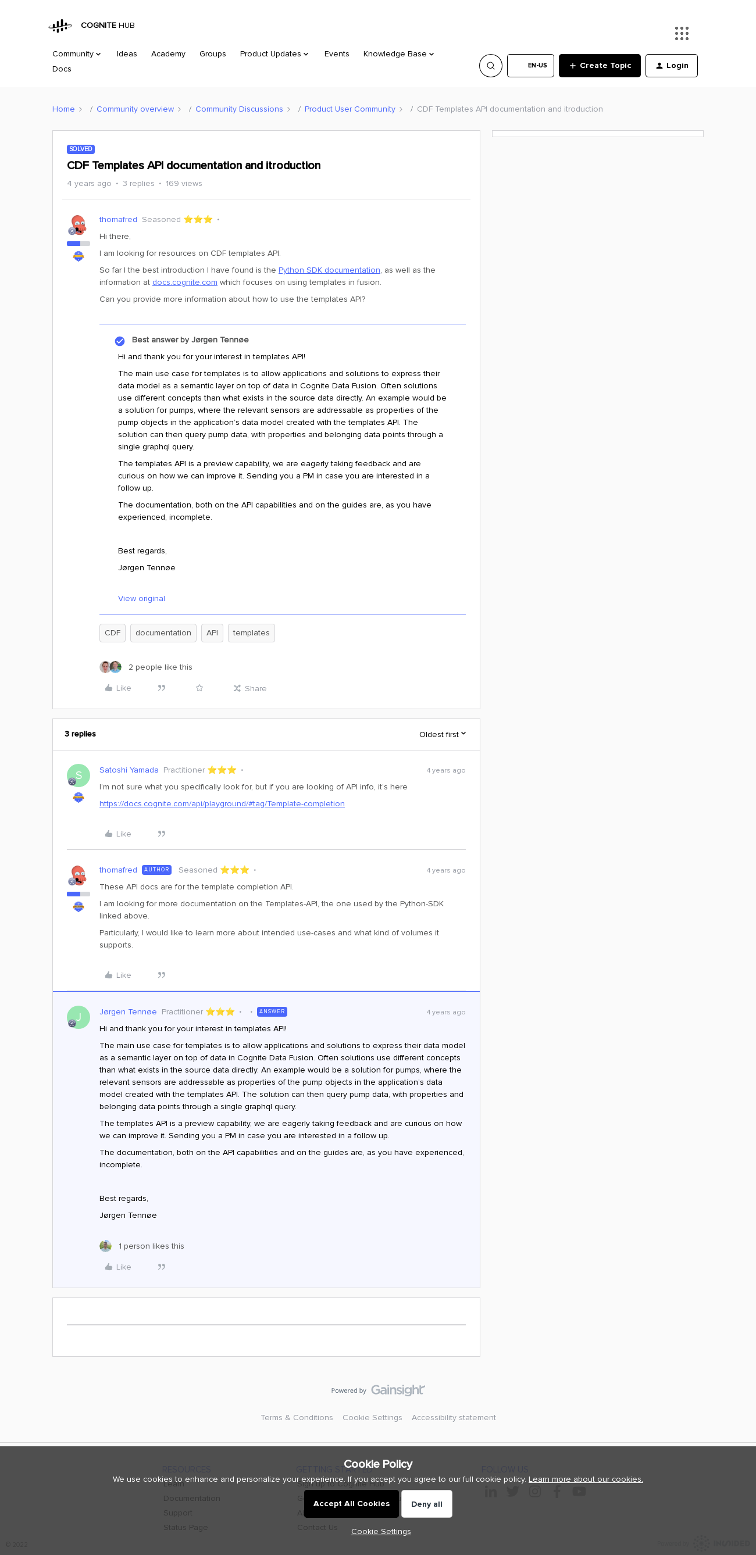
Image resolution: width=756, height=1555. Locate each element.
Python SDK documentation (329, 270)
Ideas (127, 54)
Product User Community (350, 109)
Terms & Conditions (297, 1417)
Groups (212, 54)
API (212, 633)
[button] (530, 65)
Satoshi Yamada (129, 770)
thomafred (118, 219)
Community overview (135, 109)
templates (251, 633)
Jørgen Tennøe (128, 1012)
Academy (168, 54)
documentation (163, 633)
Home (63, 109)
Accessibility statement (454, 1417)
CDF (112, 633)
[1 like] (141, 1246)
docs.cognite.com (184, 282)
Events (337, 54)
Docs (62, 69)
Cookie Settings (372, 1417)
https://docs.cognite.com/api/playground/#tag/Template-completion (222, 804)
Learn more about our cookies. (586, 1479)
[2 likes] (145, 667)
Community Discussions (239, 109)
